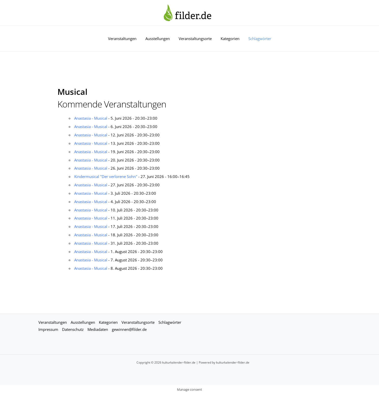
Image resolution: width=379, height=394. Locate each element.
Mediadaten (97, 329)
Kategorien (228, 38)
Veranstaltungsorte (195, 38)
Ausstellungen (159, 38)
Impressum (48, 329)
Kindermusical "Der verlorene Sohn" (105, 176)
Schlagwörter (257, 38)
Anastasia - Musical (90, 118)
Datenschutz (73, 329)
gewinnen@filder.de (129, 329)
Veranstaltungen (125, 38)
